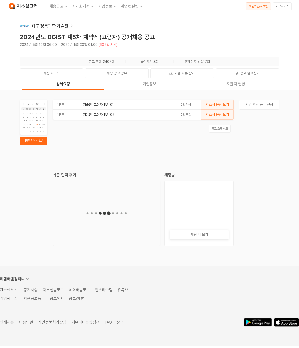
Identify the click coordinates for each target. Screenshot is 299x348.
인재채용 (7, 322)
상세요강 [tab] (63, 84)
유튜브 (123, 290)
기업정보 (107, 6)
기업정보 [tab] (150, 84)
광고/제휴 (76, 298)
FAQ (108, 322)
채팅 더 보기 (199, 234)
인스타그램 (104, 290)
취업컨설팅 (132, 6)
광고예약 (57, 298)
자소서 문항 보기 (217, 104)
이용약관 (26, 322)
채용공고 (58, 6)
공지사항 (31, 290)
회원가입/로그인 (258, 6)
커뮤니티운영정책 (86, 322)
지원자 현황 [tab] (235, 84)
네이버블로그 (79, 290)
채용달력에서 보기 (33, 140)
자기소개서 (83, 6)
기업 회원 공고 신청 (259, 104)
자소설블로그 (53, 290)
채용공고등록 (34, 298)
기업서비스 (282, 6)
